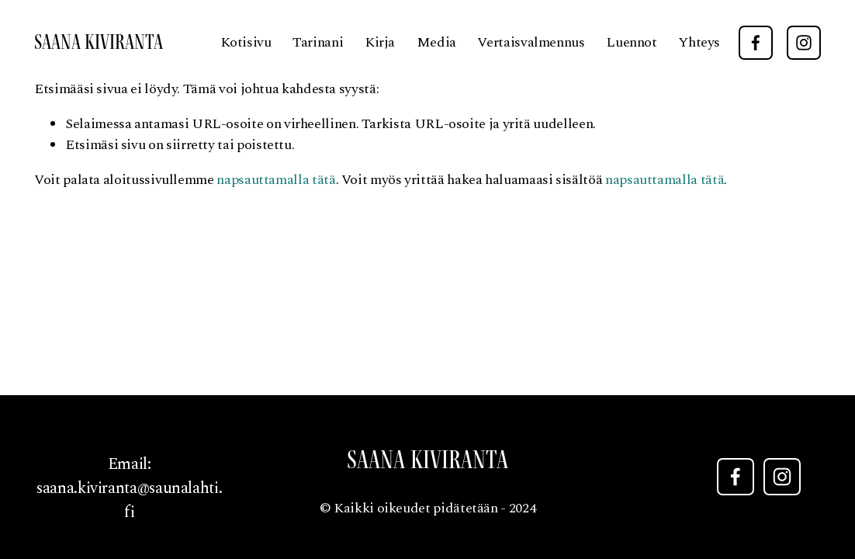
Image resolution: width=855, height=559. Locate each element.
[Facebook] (756, 43)
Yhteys (699, 42)
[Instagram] (804, 43)
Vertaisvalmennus (530, 42)
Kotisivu (246, 42)
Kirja (380, 42)
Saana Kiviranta (98, 42)
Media (436, 42)
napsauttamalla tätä (275, 179)
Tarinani (317, 42)
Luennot (631, 42)
